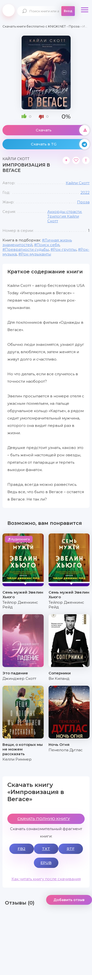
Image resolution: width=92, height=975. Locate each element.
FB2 (22, 848)
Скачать (63, 130)
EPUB (46, 862)
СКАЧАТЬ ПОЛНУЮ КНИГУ (43, 818)
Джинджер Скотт (19, 678)
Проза (83, 202)
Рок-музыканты (36, 254)
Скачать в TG (60, 144)
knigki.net (8, 10)
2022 (85, 192)
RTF (71, 848)
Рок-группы (64, 249)
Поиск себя (48, 244)
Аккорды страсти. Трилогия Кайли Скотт (64, 216)
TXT (46, 848)
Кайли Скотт (78, 183)
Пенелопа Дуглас (66, 750)
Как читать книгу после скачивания (46, 879)
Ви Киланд (59, 678)
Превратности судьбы (27, 249)
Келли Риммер (17, 759)
